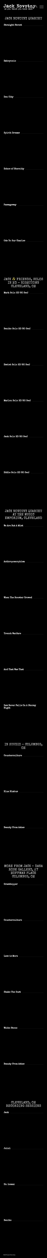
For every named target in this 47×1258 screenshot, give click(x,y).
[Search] (35, 6)
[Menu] (40, 6)
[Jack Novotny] (19, 6)
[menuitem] (35, 6)
